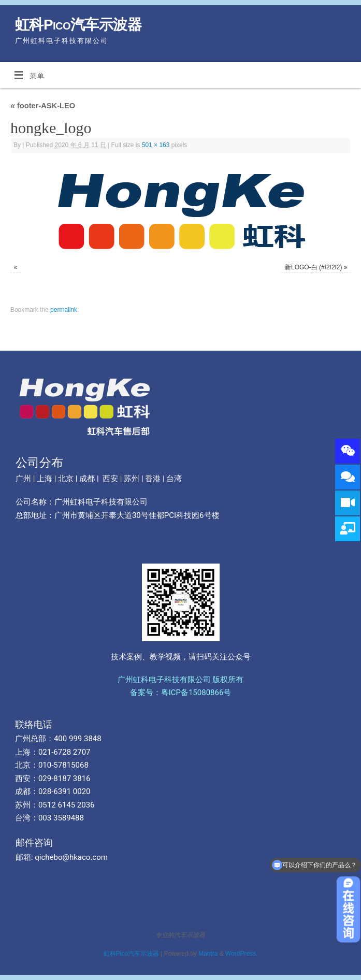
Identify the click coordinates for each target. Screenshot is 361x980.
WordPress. (241, 953)
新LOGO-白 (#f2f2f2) (313, 267)
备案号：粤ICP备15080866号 (181, 692)
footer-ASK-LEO (42, 106)
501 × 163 (156, 145)
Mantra (208, 953)
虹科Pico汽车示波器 (78, 25)
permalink (63, 309)
